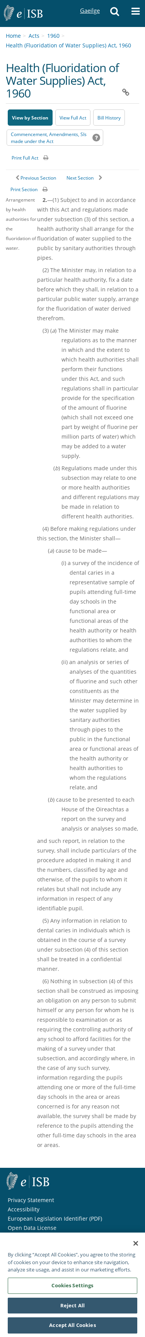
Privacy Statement (31, 1200)
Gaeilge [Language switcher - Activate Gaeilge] (89, 3)
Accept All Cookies (72, 1328)
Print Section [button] (24, 189)
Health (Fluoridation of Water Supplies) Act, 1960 (68, 45)
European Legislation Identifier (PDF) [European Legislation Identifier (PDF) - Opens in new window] (55, 1218)
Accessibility (23, 1209)
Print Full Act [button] (25, 158)
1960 (53, 35)
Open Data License (32, 1227)
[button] (114, 13)
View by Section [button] (30, 117)
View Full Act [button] (73, 117)
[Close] (135, 1246)
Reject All (72, 1308)
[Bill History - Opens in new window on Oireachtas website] (109, 117)
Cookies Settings (72, 1288)
